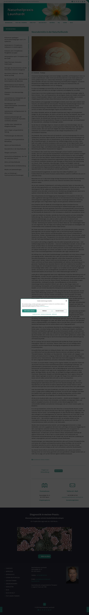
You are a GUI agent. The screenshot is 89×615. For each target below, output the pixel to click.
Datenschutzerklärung (44, 306)
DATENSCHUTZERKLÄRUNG (46, 314)
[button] (66, 301)
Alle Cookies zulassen (29, 310)
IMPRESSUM (54, 314)
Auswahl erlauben (60, 310)
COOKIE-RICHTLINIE (36, 314)
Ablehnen (44, 310)
